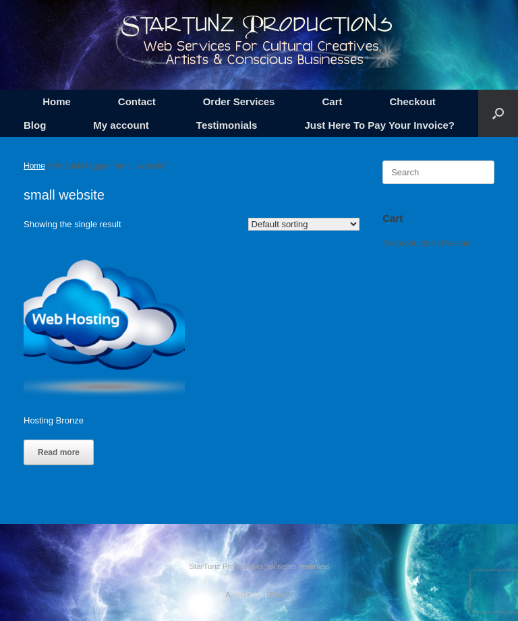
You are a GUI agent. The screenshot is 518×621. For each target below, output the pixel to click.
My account (121, 125)
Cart (332, 101)
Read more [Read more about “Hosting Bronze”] (59, 452)
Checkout (412, 101)
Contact (137, 101)
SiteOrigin (249, 595)
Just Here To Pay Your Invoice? (379, 125)
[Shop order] (303, 224)
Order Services (239, 101)
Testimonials (227, 125)
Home (56, 101)
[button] (498, 113)
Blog (35, 125)
